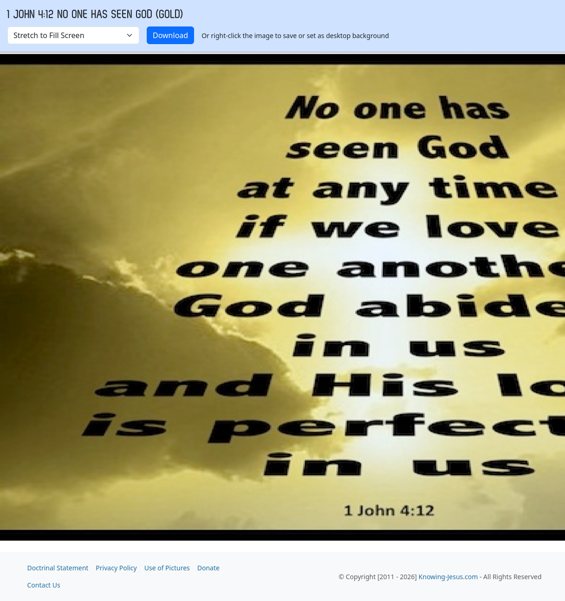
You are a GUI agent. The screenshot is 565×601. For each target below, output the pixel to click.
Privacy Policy (116, 567)
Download (170, 35)
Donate (208, 567)
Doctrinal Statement (58, 567)
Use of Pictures (167, 567)
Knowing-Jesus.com (448, 576)
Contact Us (43, 585)
